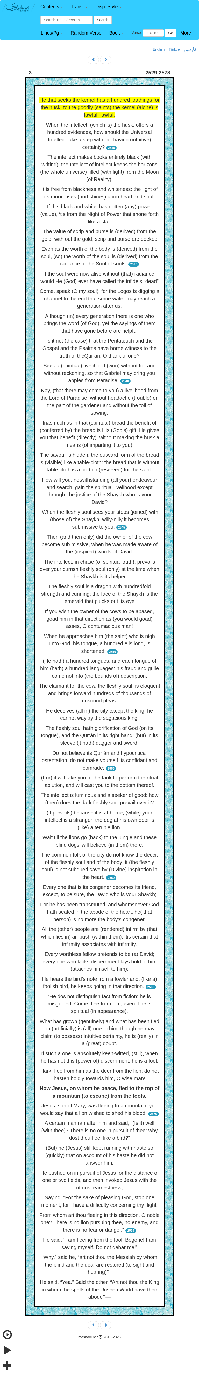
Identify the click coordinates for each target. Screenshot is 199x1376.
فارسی (190, 49)
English (159, 49)
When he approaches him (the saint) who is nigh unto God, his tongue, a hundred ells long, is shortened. (99, 643)
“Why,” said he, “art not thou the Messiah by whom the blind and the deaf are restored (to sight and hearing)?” (99, 1264)
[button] (52, 6)
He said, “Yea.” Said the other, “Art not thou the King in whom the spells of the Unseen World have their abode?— (99, 1289)
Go (170, 33)
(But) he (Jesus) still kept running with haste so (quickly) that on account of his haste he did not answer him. (99, 1155)
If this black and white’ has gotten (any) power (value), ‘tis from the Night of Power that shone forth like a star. (99, 214)
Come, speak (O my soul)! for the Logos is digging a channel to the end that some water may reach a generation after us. (99, 298)
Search (102, 20)
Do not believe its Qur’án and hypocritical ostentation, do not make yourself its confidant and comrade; (99, 760)
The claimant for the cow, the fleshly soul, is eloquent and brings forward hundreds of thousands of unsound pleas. (99, 693)
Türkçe (174, 49)
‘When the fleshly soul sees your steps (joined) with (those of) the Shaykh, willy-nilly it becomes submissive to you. (99, 519)
